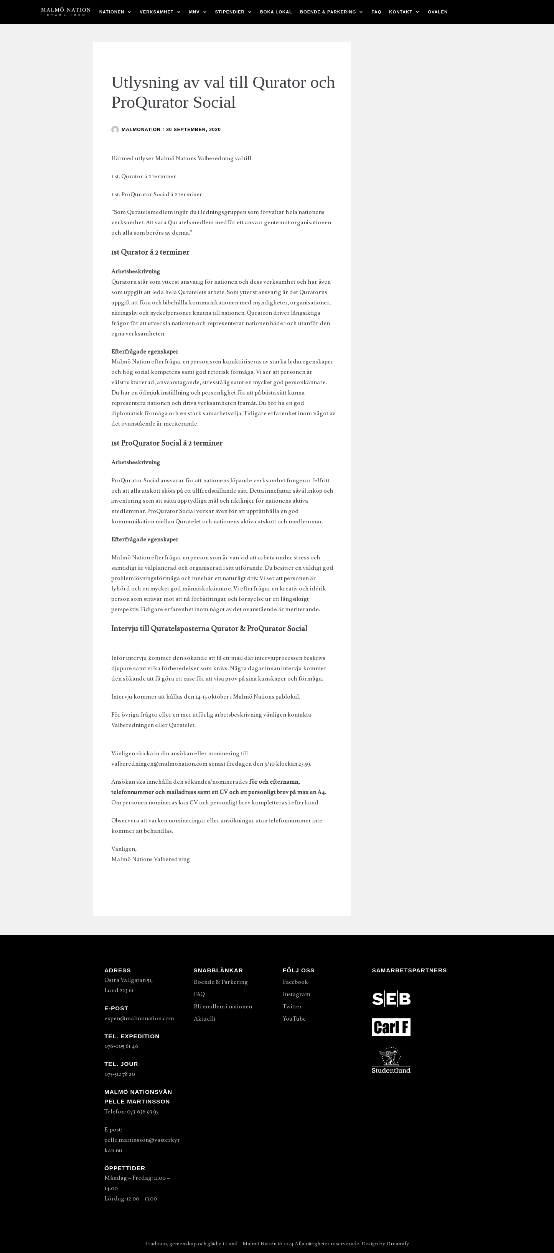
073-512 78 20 (119, 1073)
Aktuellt (205, 1018)
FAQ (376, 12)
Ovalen (438, 12)
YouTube (294, 1018)
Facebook (295, 981)
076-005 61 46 (121, 1046)
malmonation (141, 129)
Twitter (292, 1006)
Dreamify (397, 1243)
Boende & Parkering (221, 981)
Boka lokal (276, 12)
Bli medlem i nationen (223, 1006)
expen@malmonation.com (139, 1018)
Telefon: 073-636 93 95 (131, 1111)
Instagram (296, 994)
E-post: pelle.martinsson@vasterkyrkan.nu (142, 1140)
